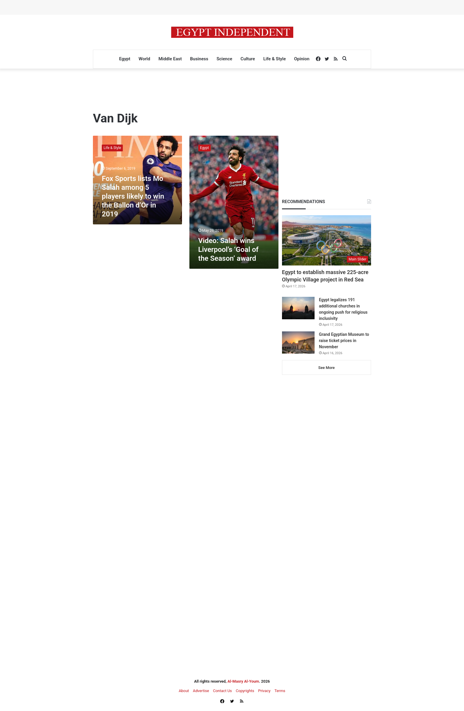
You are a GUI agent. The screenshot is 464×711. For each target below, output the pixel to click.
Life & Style (274, 58)
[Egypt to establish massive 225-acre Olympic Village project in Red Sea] (326, 240)
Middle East (170, 58)
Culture (248, 58)
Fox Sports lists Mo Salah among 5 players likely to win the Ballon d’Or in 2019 (133, 196)
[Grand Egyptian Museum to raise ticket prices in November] (298, 342)
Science (224, 58)
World (144, 58)
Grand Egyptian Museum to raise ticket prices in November (344, 340)
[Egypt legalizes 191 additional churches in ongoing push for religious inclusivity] (298, 308)
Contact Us (222, 691)
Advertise (201, 691)
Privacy (264, 691)
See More (326, 367)
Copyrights (245, 691)
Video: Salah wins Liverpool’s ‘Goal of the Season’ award (228, 250)
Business (199, 58)
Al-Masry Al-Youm (243, 681)
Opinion (302, 58)
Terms (279, 691)
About (184, 691)
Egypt (124, 58)
